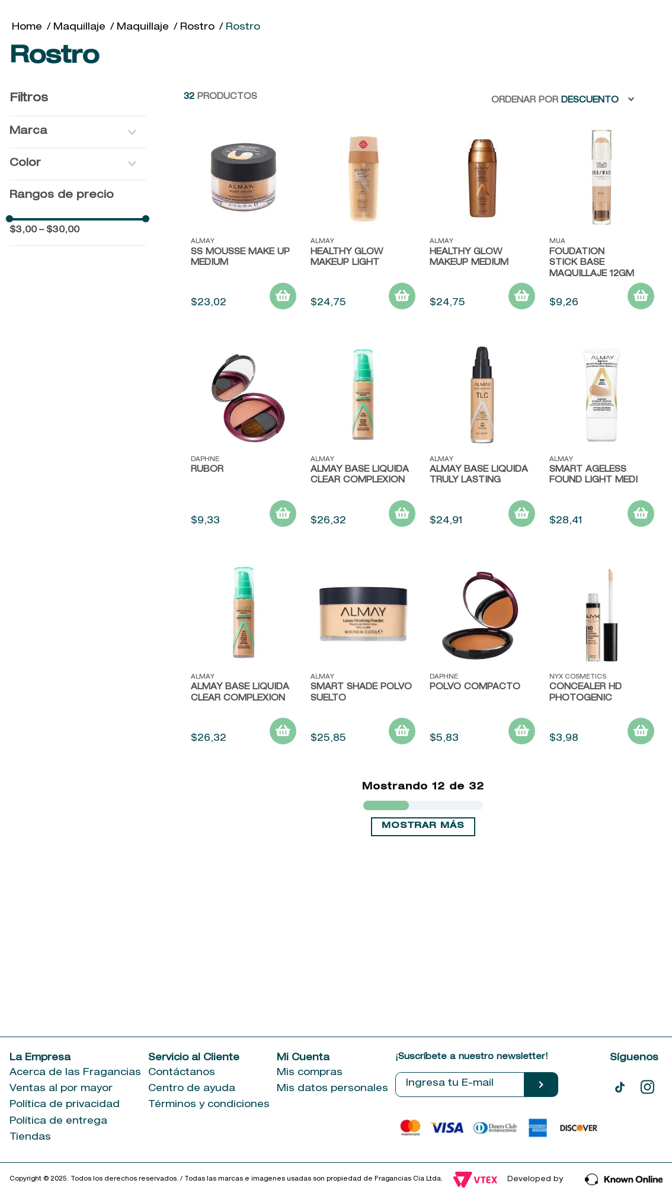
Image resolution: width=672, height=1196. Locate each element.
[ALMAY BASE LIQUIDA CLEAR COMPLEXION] (363, 594)
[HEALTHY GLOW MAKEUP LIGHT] (363, 376)
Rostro (197, 182)
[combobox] (375, 74)
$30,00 (59, 385)
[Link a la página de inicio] (26, 182)
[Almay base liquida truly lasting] (482, 594)
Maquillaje (79, 182)
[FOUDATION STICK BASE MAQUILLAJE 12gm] (602, 376)
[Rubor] (243, 594)
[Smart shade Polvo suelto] (363, 811)
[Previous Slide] (97, 142)
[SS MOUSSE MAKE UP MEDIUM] (243, 376)
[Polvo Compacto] (482, 811)
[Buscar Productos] (554, 74)
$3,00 (23, 385)
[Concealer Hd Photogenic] (602, 811)
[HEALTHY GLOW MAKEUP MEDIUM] (482, 376)
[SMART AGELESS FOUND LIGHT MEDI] (602, 594)
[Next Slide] (574, 142)
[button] (77, 287)
